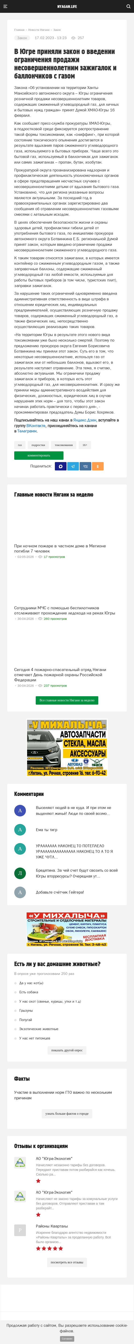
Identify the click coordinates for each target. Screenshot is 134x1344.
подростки (38, 445)
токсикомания (64, 445)
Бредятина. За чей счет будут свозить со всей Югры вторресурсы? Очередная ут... (77, 873)
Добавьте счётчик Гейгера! (60, 892)
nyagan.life (67, 6)
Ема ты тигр (46, 829)
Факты (22, 1079)
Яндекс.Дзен (84, 420)
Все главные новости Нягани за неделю (66, 700)
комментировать (39, 455)
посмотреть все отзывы (67, 1262)
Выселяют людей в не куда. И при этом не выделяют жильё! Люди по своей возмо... (73, 810)
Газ (20, 445)
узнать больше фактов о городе (67, 1113)
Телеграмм (26, 431)
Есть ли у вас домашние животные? (57, 964)
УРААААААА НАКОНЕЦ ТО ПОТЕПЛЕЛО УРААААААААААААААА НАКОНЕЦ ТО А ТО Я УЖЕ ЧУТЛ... (74, 851)
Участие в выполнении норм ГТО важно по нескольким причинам (63, 1095)
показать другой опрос (67, 1050)
